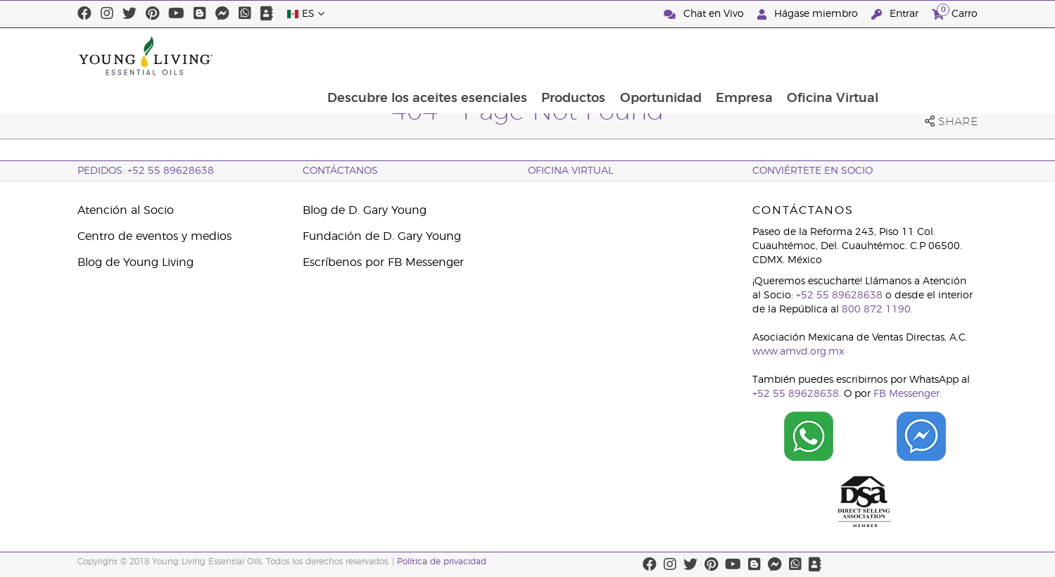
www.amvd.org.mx (798, 352)
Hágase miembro (809, 14)
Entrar (896, 14)
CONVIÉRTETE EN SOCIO (812, 171)
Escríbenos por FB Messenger (383, 262)
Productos (661, 55)
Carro (955, 12)
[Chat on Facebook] (921, 436)
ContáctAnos (340, 171)
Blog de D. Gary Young (365, 210)
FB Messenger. (907, 394)
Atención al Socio (125, 210)
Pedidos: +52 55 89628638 (145, 171)
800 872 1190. (877, 310)
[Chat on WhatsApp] (808, 436)
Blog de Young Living (135, 262)
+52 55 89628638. (796, 394)
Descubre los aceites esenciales (514, 55)
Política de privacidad (441, 561)
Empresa (834, 55)
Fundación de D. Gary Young (382, 236)
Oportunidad (749, 55)
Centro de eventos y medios (154, 236)
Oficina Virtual (924, 55)
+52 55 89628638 (839, 295)
